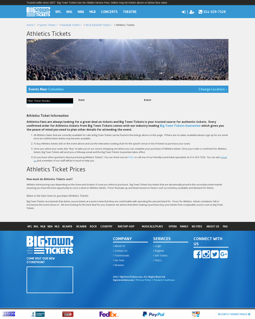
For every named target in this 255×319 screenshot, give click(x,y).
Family (184, 226)
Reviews (118, 265)
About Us (212, 226)
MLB (43, 226)
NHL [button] (69, 11)
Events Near (46, 89)
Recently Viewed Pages (234, 314)
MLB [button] (92, 11)
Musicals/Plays (152, 226)
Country (106, 226)
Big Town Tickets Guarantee (180, 126)
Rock (93, 226)
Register (158, 251)
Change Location (213, 89)
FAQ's (157, 260)
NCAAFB (67, 226)
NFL (29, 226)
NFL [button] (58, 11)
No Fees (197, 226)
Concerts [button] (109, 11)
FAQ (225, 226)
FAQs (131, 157)
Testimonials (121, 255)
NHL (36, 226)
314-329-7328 (212, 11)
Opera (173, 226)
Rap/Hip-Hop (126, 226)
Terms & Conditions (164, 280)
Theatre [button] (130, 11)
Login (157, 246)
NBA (50, 226)
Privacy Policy (143, 280)
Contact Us (120, 251)
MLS (57, 226)
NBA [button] (81, 11)
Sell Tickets (160, 255)
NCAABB (81, 226)
